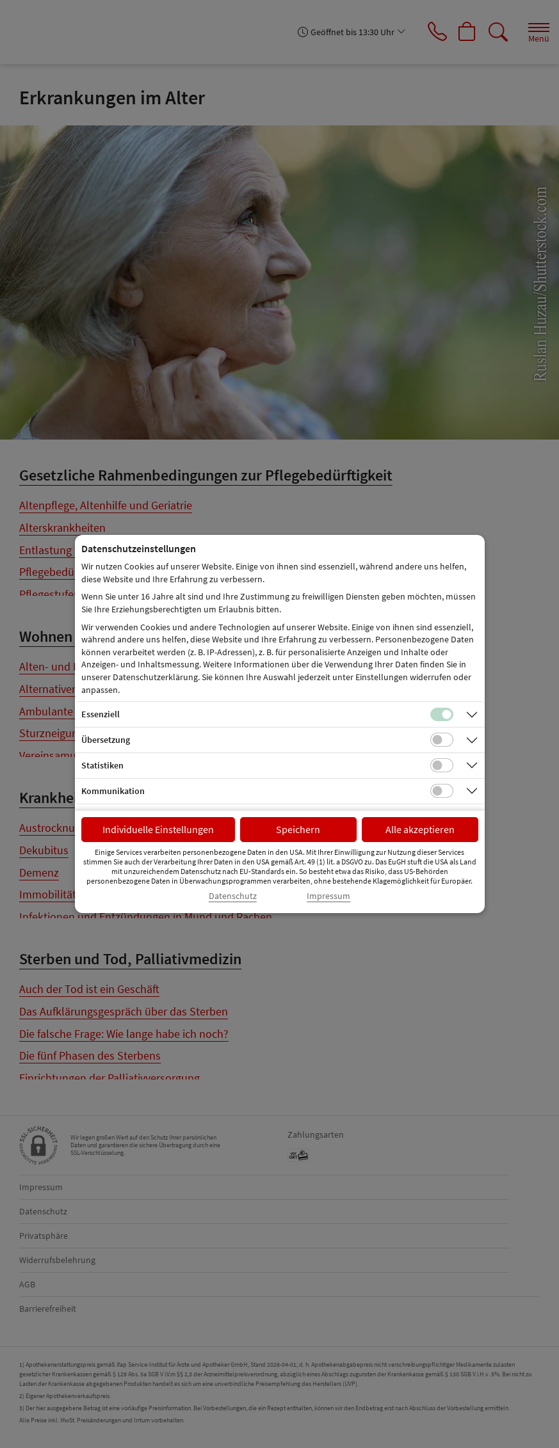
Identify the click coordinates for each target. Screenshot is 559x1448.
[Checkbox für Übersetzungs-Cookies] (441, 740)
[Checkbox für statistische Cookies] (441, 765)
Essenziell (100, 714)
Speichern (298, 829)
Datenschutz (233, 896)
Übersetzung (105, 739)
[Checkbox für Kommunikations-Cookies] (441, 791)
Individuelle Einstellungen (158, 829)
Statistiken (102, 765)
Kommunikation (113, 791)
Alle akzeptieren (420, 829)
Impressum (328, 896)
